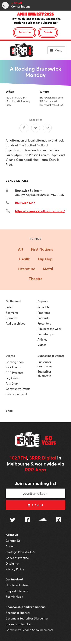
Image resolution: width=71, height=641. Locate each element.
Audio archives (15, 323)
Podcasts (43, 318)
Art (20, 249)
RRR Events (13, 367)
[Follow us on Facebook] (27, 520)
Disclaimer (13, 563)
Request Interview (17, 591)
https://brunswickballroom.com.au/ (40, 211)
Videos (41, 345)
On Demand (13, 301)
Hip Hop (45, 259)
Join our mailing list (35, 483)
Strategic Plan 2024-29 (20, 552)
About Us (12, 534)
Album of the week (49, 329)
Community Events (18, 389)
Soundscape (45, 334)
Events (10, 356)
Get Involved (14, 579)
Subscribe (25, 32)
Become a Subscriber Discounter (27, 618)
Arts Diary (12, 383)
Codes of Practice (17, 558)
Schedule (43, 307)
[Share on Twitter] (35, 128)
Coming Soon (15, 362)
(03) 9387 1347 (25, 203)
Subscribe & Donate (51, 356)
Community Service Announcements (29, 630)
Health (24, 259)
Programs (43, 313)
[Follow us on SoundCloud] (43, 520)
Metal (48, 268)
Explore (42, 301)
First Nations (42, 249)
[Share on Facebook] (24, 128)
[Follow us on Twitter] (12, 520)
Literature (26, 268)
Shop (9, 410)
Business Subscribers (19, 624)
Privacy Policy (15, 569)
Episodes (11, 318)
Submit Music (14, 597)
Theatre (35, 278)
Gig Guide (12, 378)
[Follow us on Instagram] (58, 520)
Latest (10, 307)
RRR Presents (14, 373)
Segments (12, 313)
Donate (48, 32)
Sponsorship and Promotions (25, 607)
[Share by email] (47, 128)
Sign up (35, 505)
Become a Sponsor (18, 613)
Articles (42, 339)
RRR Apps (35, 470)
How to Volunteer (17, 585)
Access (10, 546)
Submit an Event (16, 394)
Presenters (44, 323)
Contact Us (13, 541)
